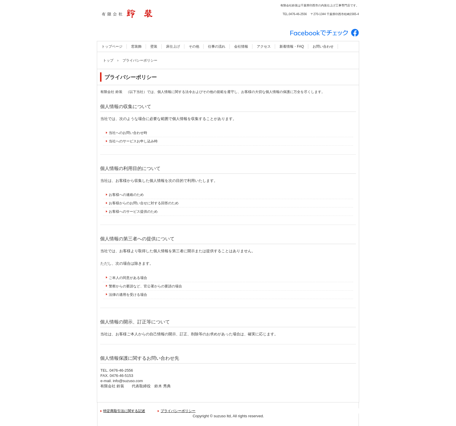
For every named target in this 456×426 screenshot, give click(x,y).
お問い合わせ (323, 46)
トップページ (111, 46)
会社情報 (241, 46)
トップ (108, 60)
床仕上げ (173, 46)
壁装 (153, 46)
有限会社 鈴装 (159, 14)
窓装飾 (136, 46)
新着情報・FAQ (291, 46)
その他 (194, 46)
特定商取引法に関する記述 (124, 411)
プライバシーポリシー (178, 411)
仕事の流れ (216, 46)
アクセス (264, 46)
